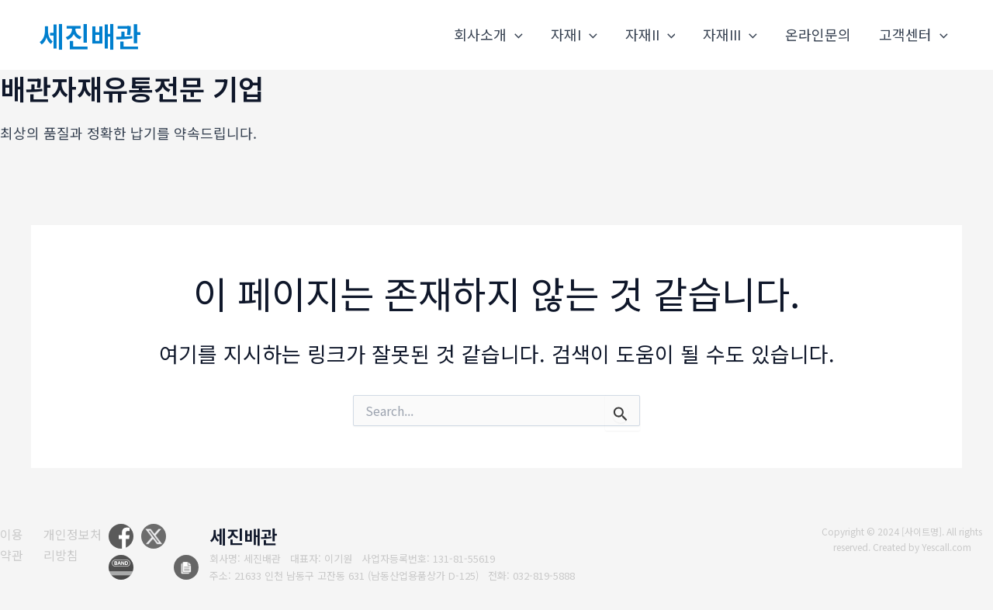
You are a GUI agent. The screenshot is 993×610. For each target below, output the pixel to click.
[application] (515, 34)
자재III (730, 34)
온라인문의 (818, 34)
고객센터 (913, 34)
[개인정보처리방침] (81, 544)
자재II (650, 34)
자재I (574, 34)
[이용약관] (15, 544)
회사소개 (488, 34)
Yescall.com (946, 546)
